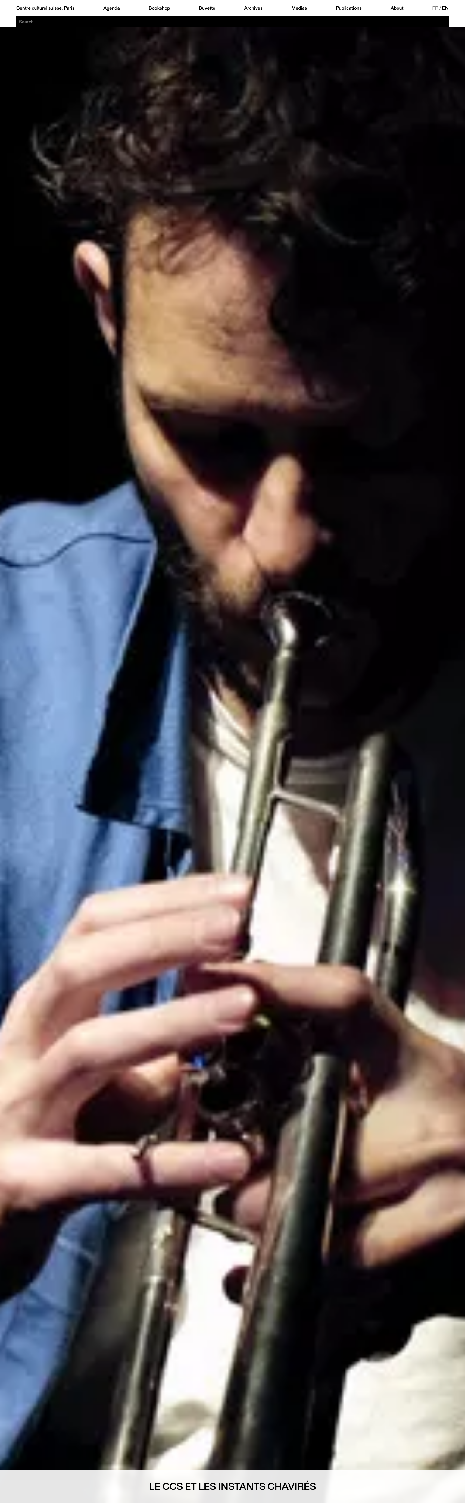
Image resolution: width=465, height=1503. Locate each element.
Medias (299, 8)
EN (445, 8)
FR (435, 8)
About (397, 8)
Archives (253, 8)
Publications (349, 8)
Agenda (111, 8)
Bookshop (159, 8)
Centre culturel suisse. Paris (45, 8)
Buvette (207, 8)
